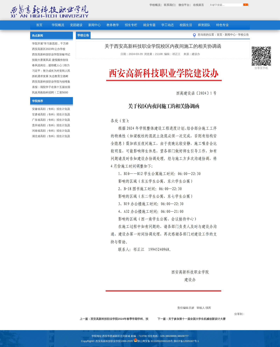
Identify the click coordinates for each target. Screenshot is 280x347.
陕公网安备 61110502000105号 (154, 341)
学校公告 (243, 34)
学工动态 (167, 25)
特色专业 (222, 25)
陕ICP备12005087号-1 (186, 341)
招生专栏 (131, 25)
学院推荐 (37, 101)
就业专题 (149, 25)
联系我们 (169, 4)
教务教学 (113, 25)
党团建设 (76, 25)
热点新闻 (37, 35)
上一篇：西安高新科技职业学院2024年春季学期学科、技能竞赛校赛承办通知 (114, 319)
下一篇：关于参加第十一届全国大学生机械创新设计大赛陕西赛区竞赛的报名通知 (192, 319)
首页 (39, 25)
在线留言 (198, 4)
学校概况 (155, 4)
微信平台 (183, 4)
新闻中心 (94, 25)
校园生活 (186, 25)
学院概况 (58, 25)
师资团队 (204, 25)
